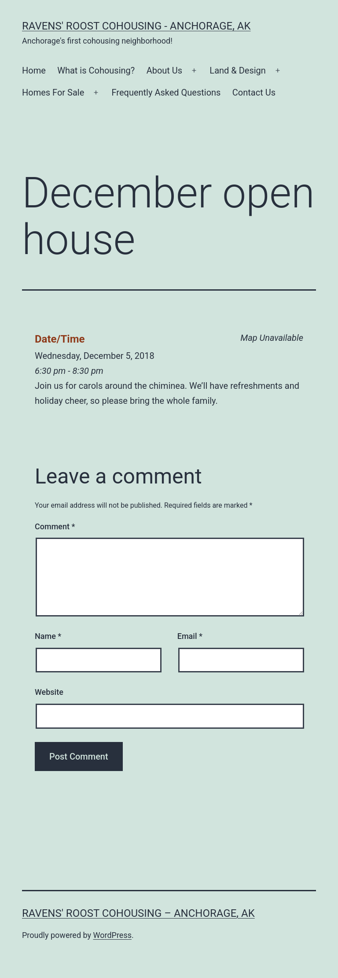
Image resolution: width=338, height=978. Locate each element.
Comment (55, 526)
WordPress (112, 935)
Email (189, 636)
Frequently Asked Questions (166, 92)
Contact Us (254, 92)
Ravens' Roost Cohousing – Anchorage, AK (138, 913)
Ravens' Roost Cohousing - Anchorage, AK (136, 26)
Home (34, 70)
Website (49, 692)
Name (48, 636)
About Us (165, 70)
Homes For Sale (53, 92)
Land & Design (237, 70)
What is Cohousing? (96, 70)
